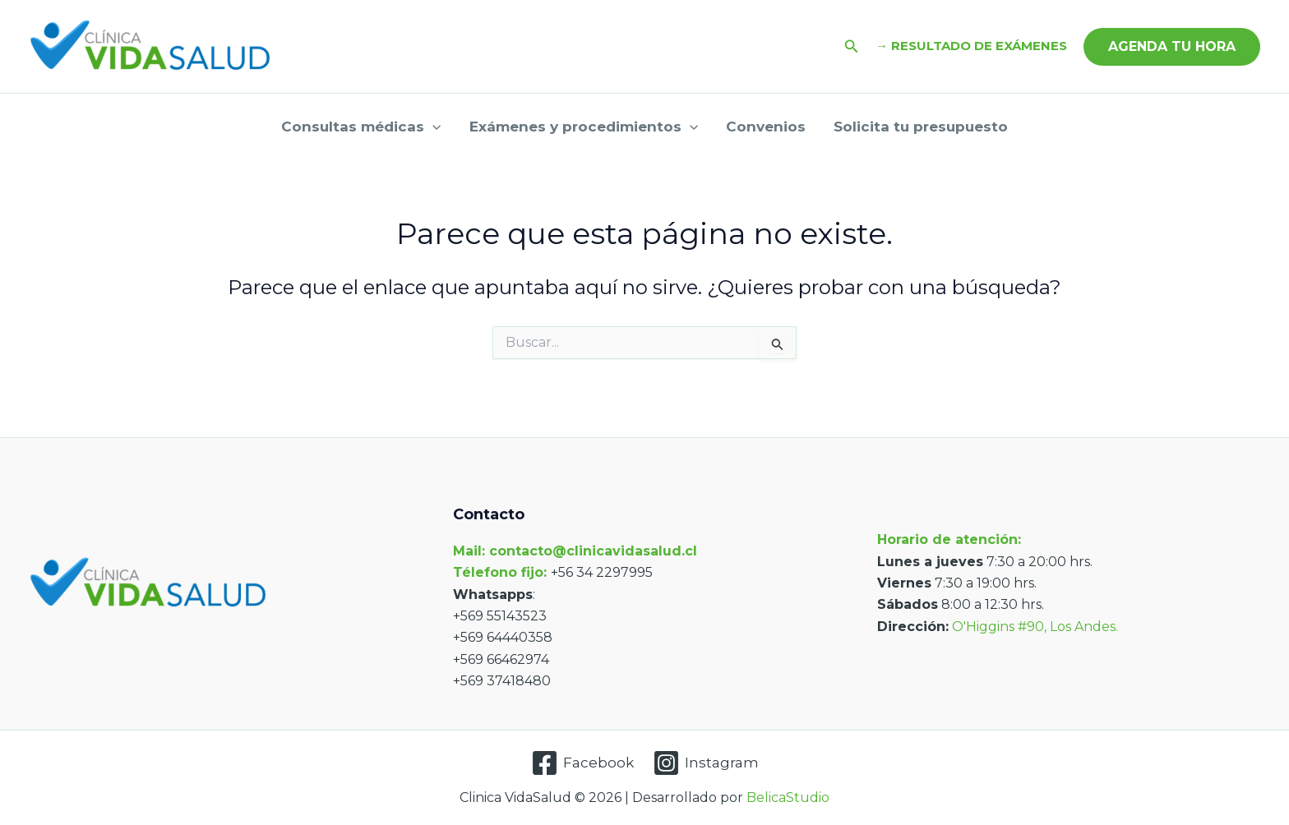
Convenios (766, 126)
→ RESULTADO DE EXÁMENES (971, 45)
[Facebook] (582, 763)
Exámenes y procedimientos (583, 126)
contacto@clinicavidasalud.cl (593, 551)
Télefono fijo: (502, 572)
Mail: (469, 551)
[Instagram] (705, 763)
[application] (432, 126)
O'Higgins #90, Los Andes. (1035, 626)
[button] (851, 47)
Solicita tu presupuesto (921, 126)
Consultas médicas (361, 126)
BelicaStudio (787, 797)
